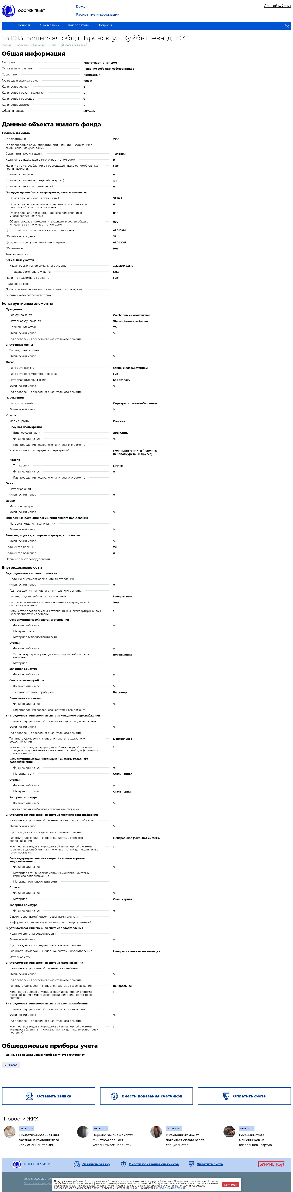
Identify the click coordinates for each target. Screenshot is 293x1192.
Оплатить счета (210, 1164)
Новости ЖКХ (21, 1119)
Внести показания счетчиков (154, 1164)
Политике (165, 1188)
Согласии (179, 1188)
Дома (80, 7)
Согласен (230, 1184)
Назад (13, 1065)
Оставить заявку (96, 1164)
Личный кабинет (277, 5)
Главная (6, 45)
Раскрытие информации (98, 14)
